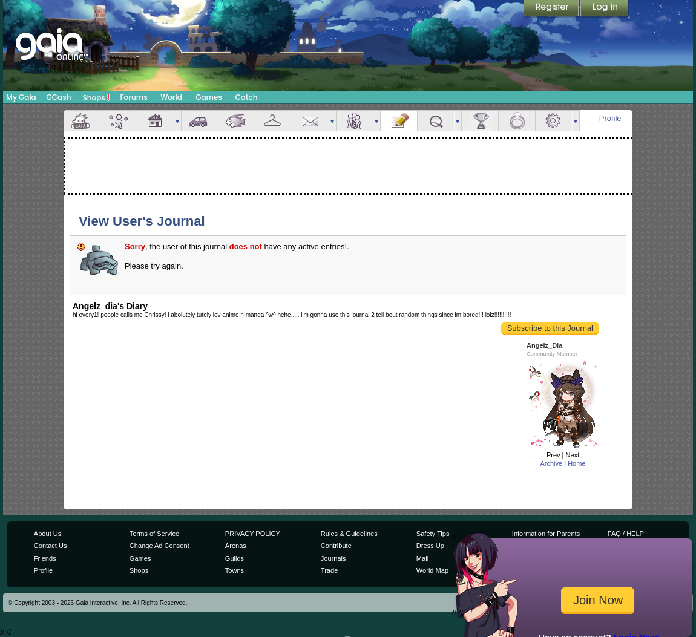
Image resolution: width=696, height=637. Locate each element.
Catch (246, 97)
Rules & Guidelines (349, 533)
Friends (355, 121)
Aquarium (236, 121)
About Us (47, 533)
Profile (610, 118)
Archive (551, 463)
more (177, 121)
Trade (329, 570)
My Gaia (21, 97)
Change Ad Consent (159, 545)
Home (576, 463)
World (171, 97)
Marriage (517, 121)
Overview (82, 121)
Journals (333, 558)
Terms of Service (154, 533)
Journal (399, 121)
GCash (59, 97)
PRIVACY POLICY (252, 533)
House (155, 121)
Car (200, 121)
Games (208, 97)
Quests (436, 121)
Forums (133, 97)
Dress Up (430, 545)
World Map (432, 570)
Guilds (234, 558)
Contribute (336, 545)
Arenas (235, 545)
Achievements (480, 121)
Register (552, 9)
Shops (96, 97)
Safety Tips (433, 533)
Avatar (118, 121)
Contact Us (50, 545)
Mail (310, 121)
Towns (234, 570)
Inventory (273, 121)
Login (604, 9)
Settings (554, 121)
